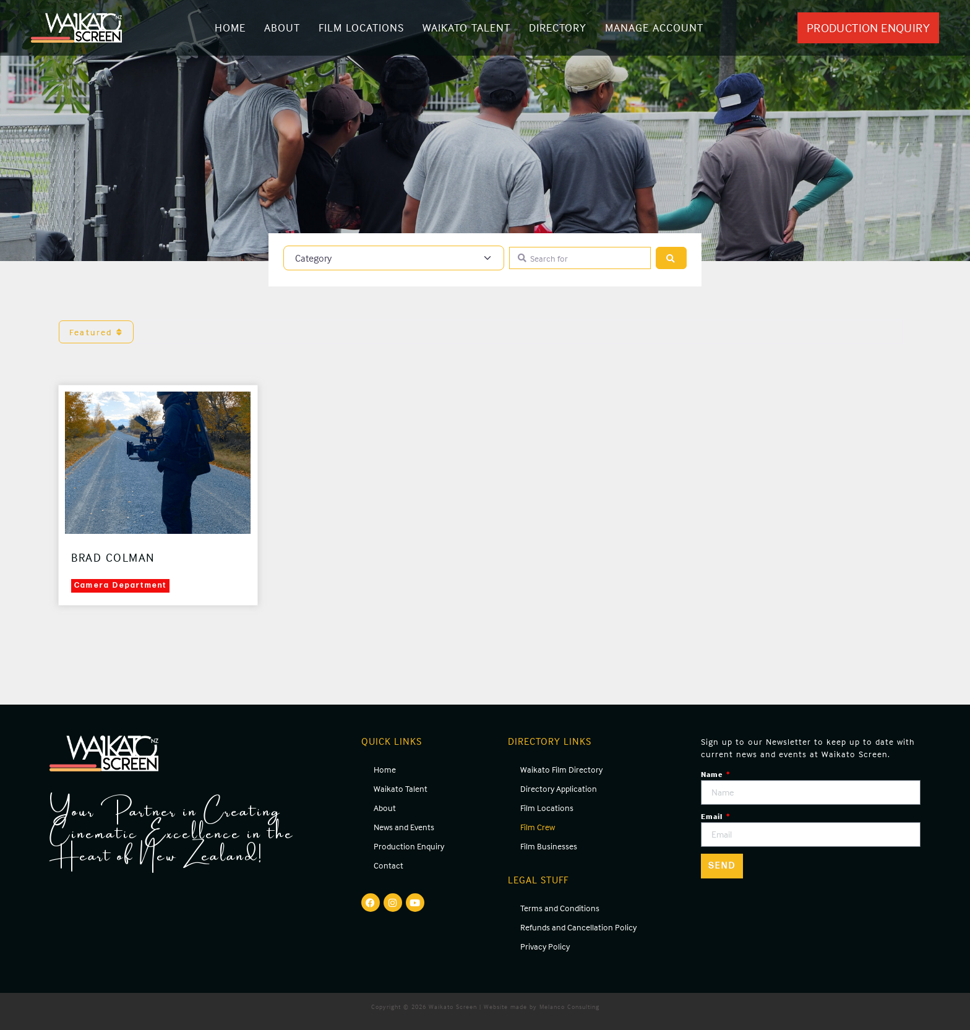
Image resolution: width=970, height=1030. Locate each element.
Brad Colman (113, 557)
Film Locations (361, 27)
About (282, 27)
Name (713, 774)
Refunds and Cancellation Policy (578, 927)
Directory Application (558, 788)
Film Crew (537, 827)
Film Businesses (548, 846)
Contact (388, 865)
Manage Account (654, 27)
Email (713, 816)
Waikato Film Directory (561, 769)
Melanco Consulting (569, 1006)
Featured (96, 332)
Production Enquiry (409, 846)
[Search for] (580, 258)
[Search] (671, 258)
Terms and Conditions (559, 908)
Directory (557, 27)
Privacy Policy (545, 946)
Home (230, 27)
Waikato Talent (466, 27)
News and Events (404, 827)
